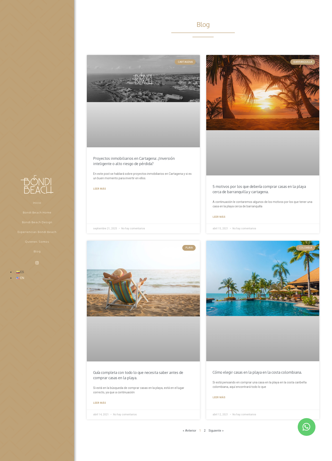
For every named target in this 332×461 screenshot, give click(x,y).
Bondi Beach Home (37, 212)
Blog (37, 251)
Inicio (37, 202)
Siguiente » (216, 430)
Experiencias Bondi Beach (37, 232)
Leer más (99, 188)
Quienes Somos (37, 241)
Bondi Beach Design (37, 222)
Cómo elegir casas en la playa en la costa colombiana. (259, 372)
